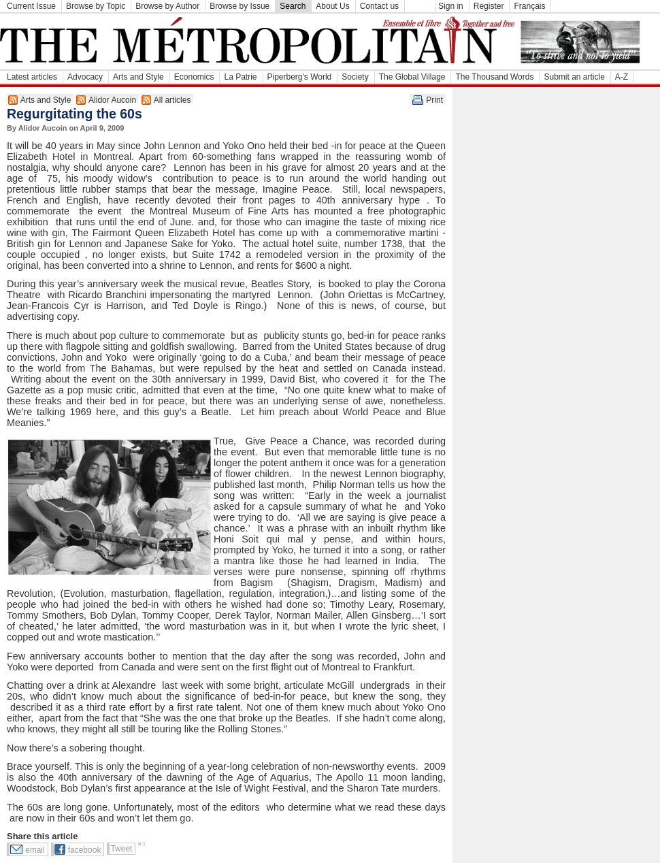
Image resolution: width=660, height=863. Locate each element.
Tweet (121, 848)
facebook (84, 850)
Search (293, 6)
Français (529, 6)
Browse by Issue (239, 6)
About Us (332, 6)
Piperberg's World (299, 77)
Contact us (379, 6)
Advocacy (85, 77)
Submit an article (574, 77)
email (35, 850)
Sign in (450, 6)
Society (355, 77)
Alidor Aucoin (112, 100)
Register (489, 6)
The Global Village (412, 77)
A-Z (621, 77)
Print (434, 100)
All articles (172, 100)
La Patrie (240, 77)
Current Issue (31, 6)
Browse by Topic (95, 6)
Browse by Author (167, 6)
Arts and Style (138, 77)
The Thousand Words (494, 77)
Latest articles (32, 77)
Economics (194, 77)
